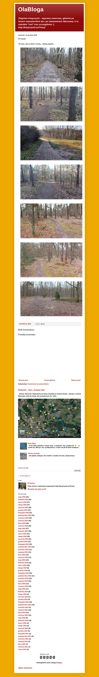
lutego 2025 (22, 536)
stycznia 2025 (23, 539)
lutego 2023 (22, 594)
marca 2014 (22, 649)
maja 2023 (22, 589)
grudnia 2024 (23, 541)
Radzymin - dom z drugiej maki (31, 390)
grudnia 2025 (23, 510)
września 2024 (23, 549)
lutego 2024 (22, 568)
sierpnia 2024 (23, 552)
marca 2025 (22, 534)
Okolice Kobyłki (34, 453)
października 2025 (24, 515)
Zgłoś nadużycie (25, 668)
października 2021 (24, 636)
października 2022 (24, 605)
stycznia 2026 (23, 507)
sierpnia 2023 (23, 581)
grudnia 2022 (23, 599)
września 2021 (23, 639)
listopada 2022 (23, 602)
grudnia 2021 (23, 631)
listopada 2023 (23, 573)
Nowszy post (23, 380)
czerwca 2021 (23, 647)
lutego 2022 (22, 626)
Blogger (59, 662)
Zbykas (32, 483)
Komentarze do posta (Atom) (38, 384)
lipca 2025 (22, 523)
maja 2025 (22, 528)
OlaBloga (31, 9)
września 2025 (23, 518)
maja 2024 (22, 560)
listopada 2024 (23, 544)
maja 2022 (22, 618)
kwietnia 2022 (23, 620)
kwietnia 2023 (23, 591)
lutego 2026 (22, 505)
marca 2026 (22, 502)
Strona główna (49, 380)
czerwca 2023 (23, 586)
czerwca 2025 (23, 526)
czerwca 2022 (23, 615)
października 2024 (24, 547)
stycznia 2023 (23, 597)
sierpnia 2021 (23, 641)
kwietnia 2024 (23, 563)
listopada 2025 (23, 513)
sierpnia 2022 (23, 610)
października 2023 (24, 576)
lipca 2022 (22, 612)
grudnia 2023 (23, 570)
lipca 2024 (22, 555)
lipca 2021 (22, 644)
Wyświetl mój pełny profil (37, 489)
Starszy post (75, 380)
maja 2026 (22, 497)
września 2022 (23, 607)
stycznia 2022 (23, 628)
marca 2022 (22, 623)
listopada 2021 (23, 633)
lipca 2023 (22, 583)
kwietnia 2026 (23, 499)
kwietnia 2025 (23, 531)
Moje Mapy (32, 443)
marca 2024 (22, 565)
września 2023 (23, 578)
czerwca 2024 (23, 557)
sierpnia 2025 (23, 520)
